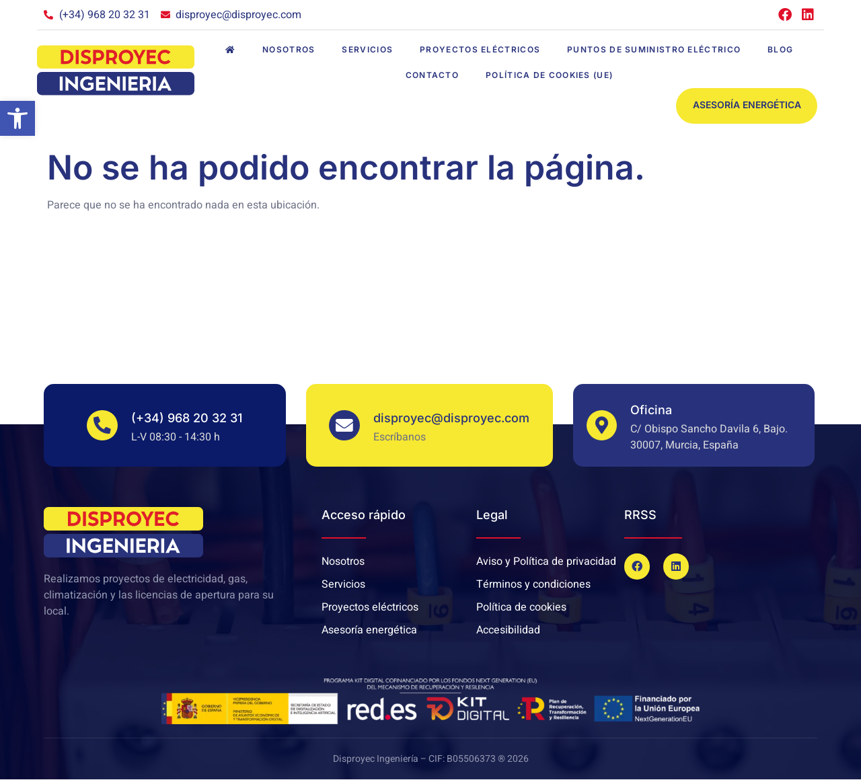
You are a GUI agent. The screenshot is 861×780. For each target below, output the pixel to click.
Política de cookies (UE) (549, 75)
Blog (780, 49)
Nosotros (288, 49)
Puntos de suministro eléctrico (654, 49)
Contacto (432, 75)
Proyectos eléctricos (480, 49)
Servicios (367, 49)
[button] (17, 118)
